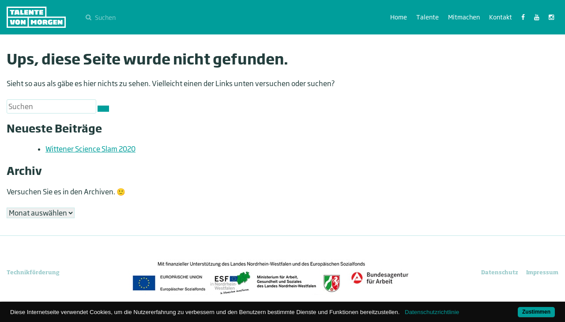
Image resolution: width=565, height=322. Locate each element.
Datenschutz (499, 272)
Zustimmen (536, 312)
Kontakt (500, 17)
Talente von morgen (36, 17)
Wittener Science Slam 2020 (90, 148)
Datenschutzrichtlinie (432, 312)
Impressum (542, 272)
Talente (427, 17)
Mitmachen (464, 17)
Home (398, 17)
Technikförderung (33, 272)
